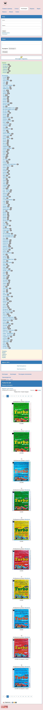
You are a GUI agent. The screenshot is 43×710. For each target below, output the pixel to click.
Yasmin (6, 302)
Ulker (5, 291)
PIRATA (6, 251)
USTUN (6, 294)
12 (28, 396)
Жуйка (6, 314)
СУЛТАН (6, 338)
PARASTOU (7, 243)
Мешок (4, 355)
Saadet (6, 256)
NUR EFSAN (7, 228)
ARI (5, 95)
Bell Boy (6, 104)
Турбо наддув (8, 339)
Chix (5, 127)
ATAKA (6, 98)
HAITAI (6, 172)
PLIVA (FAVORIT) (8, 252)
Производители (6, 377)
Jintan (6, 182)
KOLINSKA (7, 196)
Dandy (6, 136)
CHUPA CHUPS (8, 128)
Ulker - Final (7, 293)
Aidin (5, 82)
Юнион (6, 344)
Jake (5, 178)
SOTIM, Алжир (8, 270)
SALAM (6, 257)
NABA (5, 223)
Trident (6, 285)
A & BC (6, 77)
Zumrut (6, 306)
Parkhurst (6, 244)
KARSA (6, 186)
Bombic (6, 114)
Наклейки (6, 67)
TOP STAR (6, 281)
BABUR (6, 99)
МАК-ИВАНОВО (8, 323)
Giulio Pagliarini (8, 165)
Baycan (6, 101)
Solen (5, 267)
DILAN (6, 143)
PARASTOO (7, 241)
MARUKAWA (7, 209)
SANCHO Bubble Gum (9, 259)
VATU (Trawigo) (8, 296)
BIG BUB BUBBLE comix (10, 107)
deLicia (6, 140)
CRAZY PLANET (8, 133)
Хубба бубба (7, 341)
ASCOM (6, 96)
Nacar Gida (7, 225)
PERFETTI (7, 246)
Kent (5, 188)
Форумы (4, 351)
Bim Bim (6, 111)
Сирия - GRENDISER (9, 333)
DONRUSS (7, 146)
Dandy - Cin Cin (8, 138)
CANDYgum (7, 124)
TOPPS (6, 283)
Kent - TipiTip (7, 190)
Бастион (6, 307)
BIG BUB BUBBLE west (10, 109)
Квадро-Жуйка (8, 320)
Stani (5, 273)
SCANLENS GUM (8, 262)
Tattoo (6, 277)
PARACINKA (7, 240)
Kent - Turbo (7, 191)
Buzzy (6, 122)
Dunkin (6, 149)
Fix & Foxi (6, 159)
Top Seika (6, 280)
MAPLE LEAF (7, 207)
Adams (6, 79)
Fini (5, 157)
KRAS (5, 198)
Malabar (6, 206)
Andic (6, 90)
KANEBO (6, 185)
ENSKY (6, 153)
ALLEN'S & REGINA (9, 85)
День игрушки (8, 312)
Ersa (5, 156)
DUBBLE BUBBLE (8, 148)
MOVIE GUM (7, 220)
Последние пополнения (25, 374)
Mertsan (6, 215)
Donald (6, 145)
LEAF (6, 201)
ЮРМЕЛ (6, 346)
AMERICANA (7, 88)
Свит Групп (7, 331)
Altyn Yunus (7, 87)
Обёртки (6, 69)
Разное (6, 72)
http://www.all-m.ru (21, 369)
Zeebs (5, 304)
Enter (5, 154)
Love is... (6, 204)
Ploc (5, 254)
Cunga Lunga (7, 135)
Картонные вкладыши (10, 319)
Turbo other (7, 288)
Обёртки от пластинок (10, 330)
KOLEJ (6, 195)
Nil (5, 227)
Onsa (5, 238)
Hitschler (6, 174)
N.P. (5, 222)
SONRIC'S (6, 269)
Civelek (6, 132)
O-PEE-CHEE (7, 230)
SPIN (5, 272)
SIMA (5, 264)
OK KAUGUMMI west (9, 236)
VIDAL (6, 299)
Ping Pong (7, 249)
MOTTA (6, 219)
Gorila (5, 169)
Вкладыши (7, 66)
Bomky (6, 116)
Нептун (6, 327)
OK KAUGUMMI (8, 233)
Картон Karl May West (9, 317)
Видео (4, 352)
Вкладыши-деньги (9, 310)
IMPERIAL (6, 177)
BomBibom (7, 112)
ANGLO (6, 91)
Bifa (5, 106)
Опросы (4, 354)
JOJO (5, 183)
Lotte (6, 203)
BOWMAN (6, 119)
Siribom (6, 265)
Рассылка (6, 70)
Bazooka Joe (7, 103)
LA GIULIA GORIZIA (9, 199)
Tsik (5, 286)
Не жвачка (7, 347)
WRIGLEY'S (7, 301)
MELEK (6, 214)
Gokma (6, 167)
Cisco (5, 130)
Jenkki (6, 180)
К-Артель (7, 315)
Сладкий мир (7, 336)
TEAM (5, 278)
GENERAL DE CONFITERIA (11, 164)
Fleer (5, 161)
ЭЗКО (5, 343)
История (6, 64)
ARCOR (6, 93)
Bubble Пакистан (8, 120)
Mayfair (6, 212)
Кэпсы (6, 322)
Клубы (4, 357)
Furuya (6, 162)
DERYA (6, 141)
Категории (5, 374)
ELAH (5, 151)
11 (25, 396)
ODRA (5, 232)
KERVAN (6, 193)
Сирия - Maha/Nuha (9, 335)
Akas (5, 83)
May (5, 211)
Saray (5, 261)
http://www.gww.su (21, 366)
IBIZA (5, 175)
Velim (5, 298)
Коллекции (5, 75)
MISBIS (6, 217)
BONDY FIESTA (8, 117)
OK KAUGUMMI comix (9, 235)
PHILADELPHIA (8, 248)
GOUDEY (6, 170)
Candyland (7, 125)
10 (23, 396)
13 (31, 396)
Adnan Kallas (7, 80)
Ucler (5, 290)
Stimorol (6, 275)
